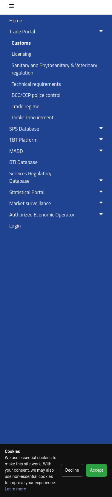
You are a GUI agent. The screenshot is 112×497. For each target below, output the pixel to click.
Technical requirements (36, 84)
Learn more (15, 489)
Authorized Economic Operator (57, 215)
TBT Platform (57, 140)
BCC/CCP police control (36, 95)
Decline (72, 470)
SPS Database (57, 129)
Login (15, 226)
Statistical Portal (57, 192)
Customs (21, 43)
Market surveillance (57, 203)
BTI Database (23, 162)
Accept (96, 470)
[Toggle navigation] (11, 7)
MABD (57, 151)
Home (15, 20)
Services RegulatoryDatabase (57, 177)
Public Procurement (32, 117)
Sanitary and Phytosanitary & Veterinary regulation (54, 69)
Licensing (21, 54)
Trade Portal (57, 31)
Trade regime (25, 106)
